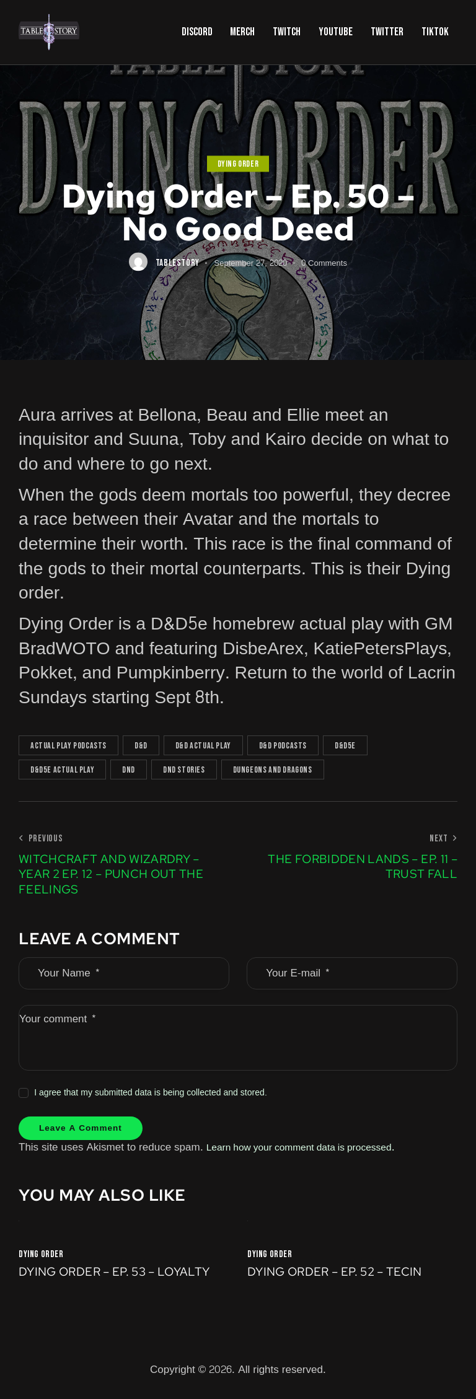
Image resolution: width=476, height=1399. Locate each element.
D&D (141, 745)
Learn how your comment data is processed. (310, 1150)
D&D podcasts (283, 745)
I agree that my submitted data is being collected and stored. (150, 1093)
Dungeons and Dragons (272, 770)
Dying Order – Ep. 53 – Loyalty (121, 1277)
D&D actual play (203, 745)
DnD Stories (184, 770)
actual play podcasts (68, 745)
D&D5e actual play (62, 770)
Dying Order (238, 164)
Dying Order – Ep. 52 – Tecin (341, 1277)
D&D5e (345, 745)
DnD (128, 770)
